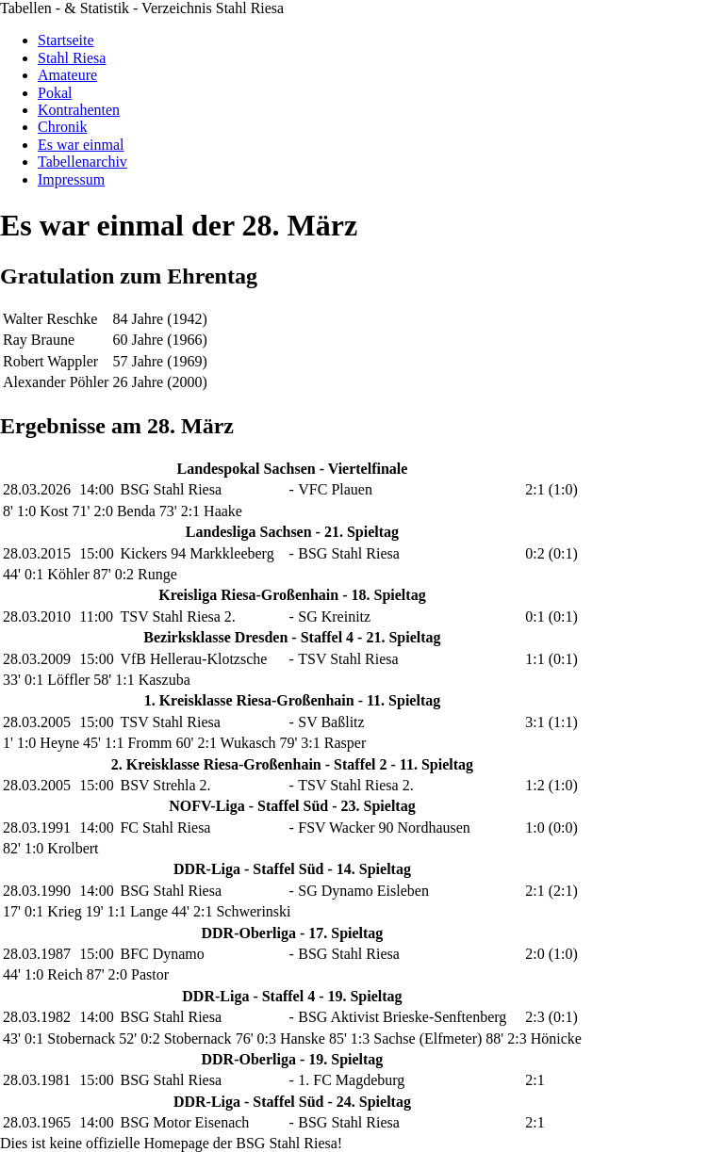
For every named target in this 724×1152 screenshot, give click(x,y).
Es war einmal (81, 145)
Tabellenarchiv (82, 162)
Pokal (55, 93)
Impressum (71, 179)
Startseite (66, 40)
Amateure (67, 75)
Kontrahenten (79, 110)
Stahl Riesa (72, 58)
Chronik (62, 127)
